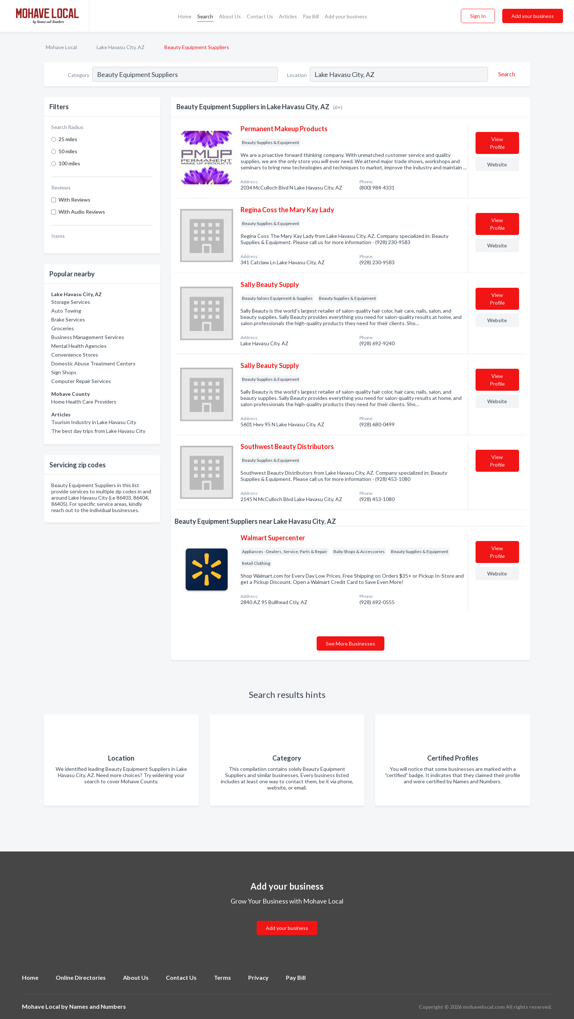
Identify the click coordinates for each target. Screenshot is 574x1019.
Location (297, 75)
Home (184, 16)
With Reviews (74, 199)
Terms (222, 977)
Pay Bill (311, 16)
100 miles (69, 163)
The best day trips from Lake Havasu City (98, 431)
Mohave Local (61, 47)
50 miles (68, 151)
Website (497, 164)
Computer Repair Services (81, 381)
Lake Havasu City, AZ (121, 47)
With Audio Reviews (82, 212)
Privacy (258, 977)
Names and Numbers (97, 1006)
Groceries (62, 328)
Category (78, 75)
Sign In (478, 16)
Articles (288, 16)
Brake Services (68, 319)
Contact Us (260, 16)
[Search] (505, 74)
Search (205, 16)
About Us (230, 16)
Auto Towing (66, 311)
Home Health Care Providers (83, 401)
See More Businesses (350, 643)
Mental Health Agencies (79, 346)
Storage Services (70, 302)
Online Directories (81, 977)
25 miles (68, 139)
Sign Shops (64, 372)
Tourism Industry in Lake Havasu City (93, 422)
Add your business (346, 16)
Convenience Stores (74, 355)
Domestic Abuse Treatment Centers (93, 363)
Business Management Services (87, 337)
